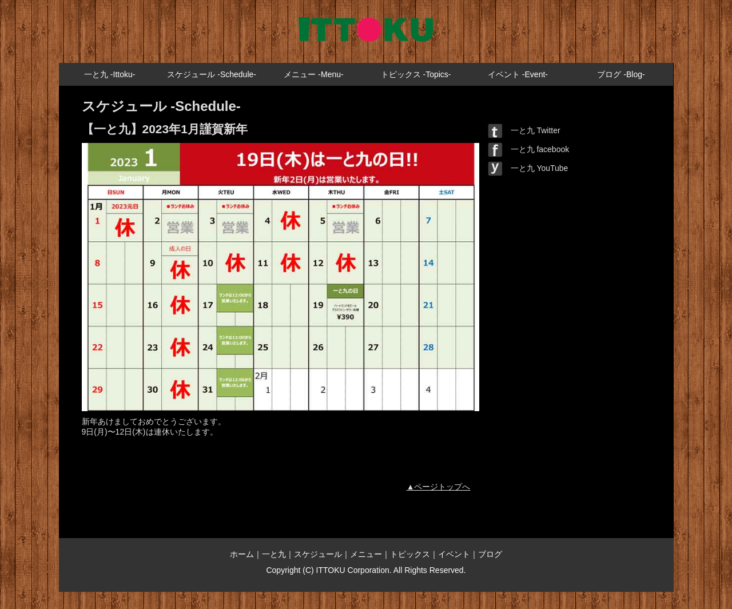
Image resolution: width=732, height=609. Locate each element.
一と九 (274, 554)
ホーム (242, 554)
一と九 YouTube (528, 168)
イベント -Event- (518, 74)
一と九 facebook (529, 149)
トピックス (410, 554)
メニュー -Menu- (313, 74)
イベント (454, 554)
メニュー (366, 554)
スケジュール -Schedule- (211, 74)
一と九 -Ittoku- (109, 74)
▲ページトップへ (439, 486)
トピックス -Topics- (416, 74)
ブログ (490, 554)
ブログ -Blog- (621, 74)
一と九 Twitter (524, 130)
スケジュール (318, 554)
